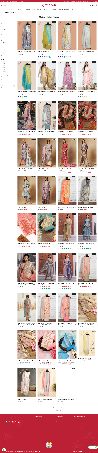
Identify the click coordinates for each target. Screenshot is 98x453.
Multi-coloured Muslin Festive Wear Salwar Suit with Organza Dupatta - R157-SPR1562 (27, 284)
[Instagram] (19, 421)
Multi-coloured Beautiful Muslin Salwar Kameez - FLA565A (46, 206)
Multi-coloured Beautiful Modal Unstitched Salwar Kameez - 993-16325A (47, 244)
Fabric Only (5, 42)
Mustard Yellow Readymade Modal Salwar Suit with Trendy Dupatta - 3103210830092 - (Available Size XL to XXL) (47, 92)
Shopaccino (79, 451)
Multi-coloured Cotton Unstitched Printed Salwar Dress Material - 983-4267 (67, 206)
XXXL (4, 54)
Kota (4, 73)
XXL (3, 52)
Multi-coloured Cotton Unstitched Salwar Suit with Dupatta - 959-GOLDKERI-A (27, 244)
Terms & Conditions (30, 451)
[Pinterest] (13, 421)
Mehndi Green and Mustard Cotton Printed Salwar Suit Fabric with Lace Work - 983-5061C (47, 52)
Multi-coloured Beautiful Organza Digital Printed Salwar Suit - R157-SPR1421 (86, 324)
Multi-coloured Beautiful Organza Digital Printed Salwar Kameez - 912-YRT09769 (26, 361)
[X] (10, 421)
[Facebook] (7, 421)
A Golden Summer (75, 9)
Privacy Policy (38, 451)
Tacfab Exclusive (20, 9)
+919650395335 (68, 1)
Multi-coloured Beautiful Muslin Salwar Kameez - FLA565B (26, 206)
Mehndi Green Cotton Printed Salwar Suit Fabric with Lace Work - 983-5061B (27, 92)
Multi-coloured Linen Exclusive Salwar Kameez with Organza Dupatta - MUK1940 (66, 244)
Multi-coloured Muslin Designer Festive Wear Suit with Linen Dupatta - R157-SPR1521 (26, 324)
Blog (56, 421)
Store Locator (38, 431)
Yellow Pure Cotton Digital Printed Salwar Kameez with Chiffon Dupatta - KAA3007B (87, 357)
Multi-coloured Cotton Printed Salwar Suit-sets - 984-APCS (26, 398)
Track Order (77, 425)
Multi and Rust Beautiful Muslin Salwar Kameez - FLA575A (66, 169)
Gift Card (55, 9)
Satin (4, 80)
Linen (4, 63)
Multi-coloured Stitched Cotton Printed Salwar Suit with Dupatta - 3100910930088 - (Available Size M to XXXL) (86, 92)
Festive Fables (47, 9)
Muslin (4, 65)
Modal (4, 69)
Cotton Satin (5, 75)
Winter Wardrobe (85, 9)
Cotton (4, 61)
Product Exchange (39, 435)
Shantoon (5, 77)
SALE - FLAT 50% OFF (64, 9)
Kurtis (33, 9)
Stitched (4, 31)
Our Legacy (37, 421)
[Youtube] (16, 421)
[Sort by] (92, 20)
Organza (4, 67)
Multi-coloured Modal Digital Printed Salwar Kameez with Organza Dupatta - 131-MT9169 (66, 361)
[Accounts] (92, 5)
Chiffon (4, 71)
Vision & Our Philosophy (40, 423)
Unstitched (5, 29)
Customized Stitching (39, 425)
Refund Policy (77, 423)
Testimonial (57, 419)
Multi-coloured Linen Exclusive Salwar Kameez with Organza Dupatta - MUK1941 (46, 284)
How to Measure (38, 427)
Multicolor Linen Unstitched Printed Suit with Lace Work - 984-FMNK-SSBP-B (26, 52)
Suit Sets (28, 9)
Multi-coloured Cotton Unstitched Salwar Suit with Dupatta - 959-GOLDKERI (87, 206)
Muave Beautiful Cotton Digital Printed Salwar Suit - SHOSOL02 (26, 132)
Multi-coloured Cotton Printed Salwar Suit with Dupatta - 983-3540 (66, 132)
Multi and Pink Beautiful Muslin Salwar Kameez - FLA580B (26, 169)
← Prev (52, 407)
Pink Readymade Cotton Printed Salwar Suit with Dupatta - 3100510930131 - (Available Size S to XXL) (66, 92)
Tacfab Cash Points (39, 429)
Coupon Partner (38, 433)
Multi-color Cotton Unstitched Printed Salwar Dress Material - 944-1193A (46, 132)
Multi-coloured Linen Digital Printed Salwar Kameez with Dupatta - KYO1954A (85, 284)
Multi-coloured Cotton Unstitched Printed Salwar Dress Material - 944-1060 (67, 324)
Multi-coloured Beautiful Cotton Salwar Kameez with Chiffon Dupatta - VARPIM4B (46, 361)
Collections (40, 9)
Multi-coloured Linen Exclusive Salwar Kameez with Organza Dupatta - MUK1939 (66, 284)
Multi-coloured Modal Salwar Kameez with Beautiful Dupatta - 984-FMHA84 (47, 398)
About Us (37, 419)
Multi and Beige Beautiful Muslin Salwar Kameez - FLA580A (46, 169)
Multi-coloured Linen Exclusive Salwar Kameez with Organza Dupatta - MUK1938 (86, 244)
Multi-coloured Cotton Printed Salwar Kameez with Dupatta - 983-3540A (86, 132)
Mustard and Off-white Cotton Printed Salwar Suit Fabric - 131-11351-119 (66, 52)
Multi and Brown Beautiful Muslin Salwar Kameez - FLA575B (86, 169)
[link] (86, 5)
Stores (3, 5)
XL (3, 50)
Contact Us (95, 1)
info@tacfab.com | (79, 1)
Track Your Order (87, 1)
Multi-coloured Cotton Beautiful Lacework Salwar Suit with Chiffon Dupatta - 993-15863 (45, 324)
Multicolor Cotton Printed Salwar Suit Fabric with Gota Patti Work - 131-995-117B (86, 52)
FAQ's (75, 421)
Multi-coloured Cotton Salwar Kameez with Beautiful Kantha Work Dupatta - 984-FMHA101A (66, 398)
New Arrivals (12, 9)
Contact (76, 419)
